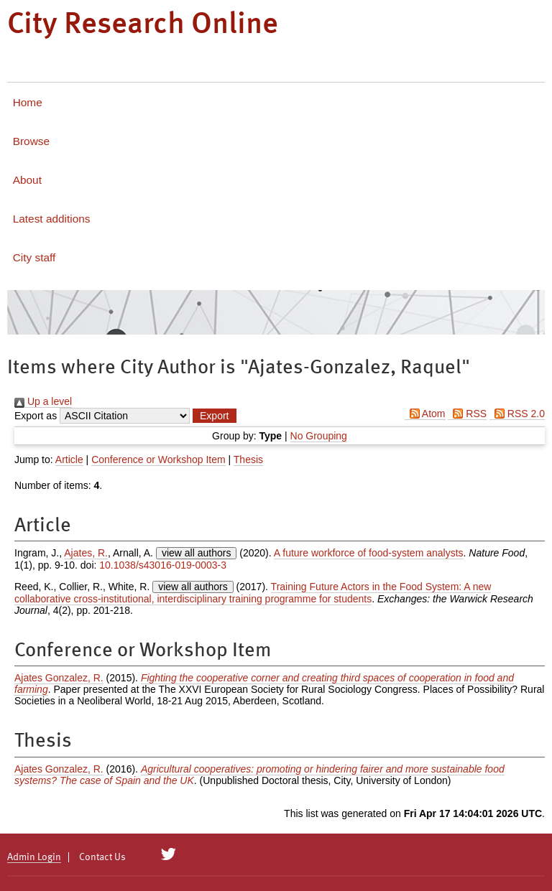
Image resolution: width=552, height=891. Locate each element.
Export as (35, 415)
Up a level (43, 401)
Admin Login (34, 857)
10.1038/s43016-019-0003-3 (162, 565)
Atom (425, 413)
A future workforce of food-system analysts (369, 553)
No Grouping (318, 436)
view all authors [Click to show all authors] (196, 553)
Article (69, 459)
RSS (467, 413)
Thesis (248, 459)
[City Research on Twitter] (168, 854)
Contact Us (102, 857)
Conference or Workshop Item (158, 459)
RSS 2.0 (517, 413)
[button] (214, 416)
